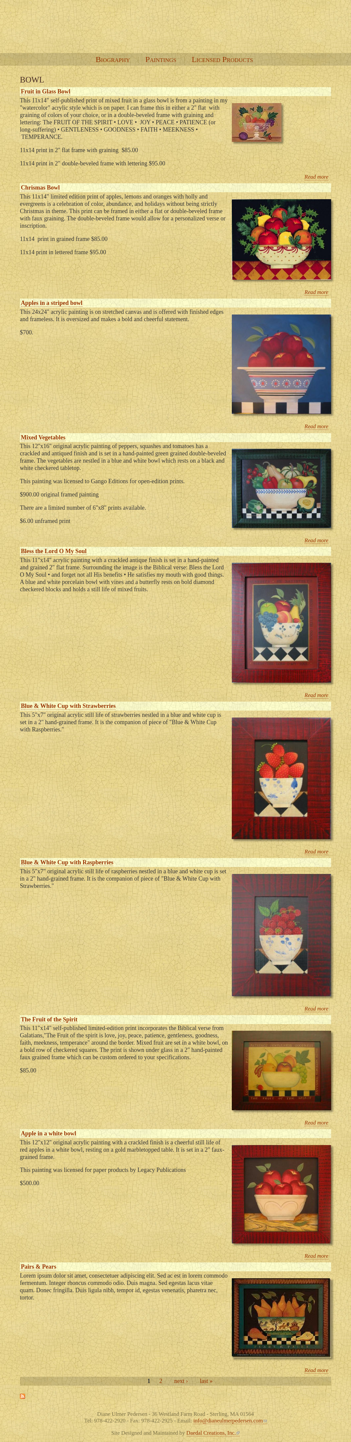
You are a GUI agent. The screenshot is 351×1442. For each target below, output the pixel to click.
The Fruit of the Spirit (49, 1019)
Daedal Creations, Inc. (213, 1433)
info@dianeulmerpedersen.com (230, 1420)
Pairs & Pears (38, 1266)
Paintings (160, 59)
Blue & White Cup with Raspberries (67, 862)
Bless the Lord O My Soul (54, 551)
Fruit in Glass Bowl (46, 91)
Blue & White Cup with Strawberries (68, 706)
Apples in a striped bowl (51, 303)
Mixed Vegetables (43, 437)
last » (206, 1381)
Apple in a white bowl (48, 1133)
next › (181, 1381)
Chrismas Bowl (40, 187)
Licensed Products (222, 59)
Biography (113, 59)
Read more (316, 177)
